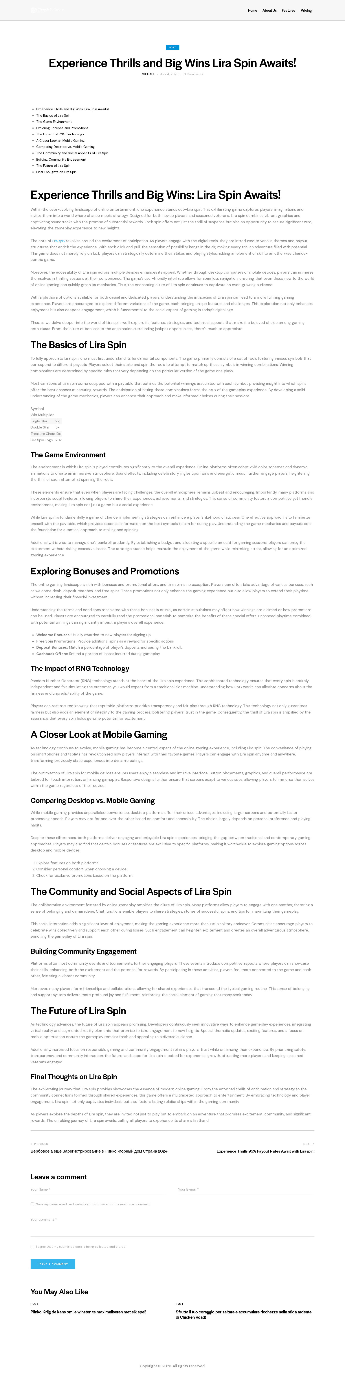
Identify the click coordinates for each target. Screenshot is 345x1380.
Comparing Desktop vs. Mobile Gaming (70, 146)
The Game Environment (57, 121)
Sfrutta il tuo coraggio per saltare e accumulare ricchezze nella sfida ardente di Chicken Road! (243, 1318)
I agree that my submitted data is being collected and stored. (81, 1247)
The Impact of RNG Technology (64, 134)
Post (172, 47)
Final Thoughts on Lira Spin (59, 171)
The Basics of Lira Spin (55, 115)
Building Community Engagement (65, 159)
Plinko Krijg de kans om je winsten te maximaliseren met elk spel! (95, 1318)
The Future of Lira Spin (56, 165)
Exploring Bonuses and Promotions (66, 127)
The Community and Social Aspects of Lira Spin (77, 153)
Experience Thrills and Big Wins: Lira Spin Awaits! (78, 109)
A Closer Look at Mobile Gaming (64, 140)
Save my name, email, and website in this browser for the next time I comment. (93, 1204)
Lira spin (59, 240)
